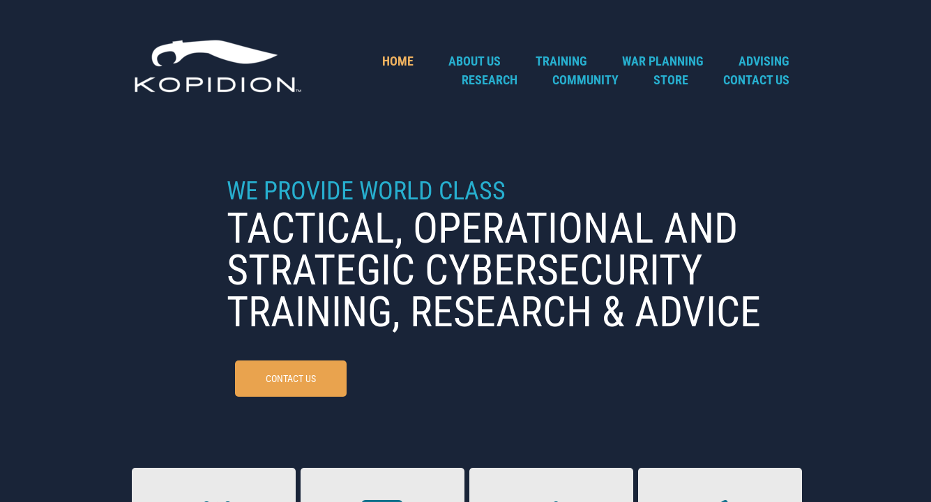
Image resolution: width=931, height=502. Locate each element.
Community (585, 80)
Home (398, 61)
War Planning (663, 61)
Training (561, 61)
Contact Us (756, 80)
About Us (474, 61)
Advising (764, 61)
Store (670, 80)
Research (489, 80)
